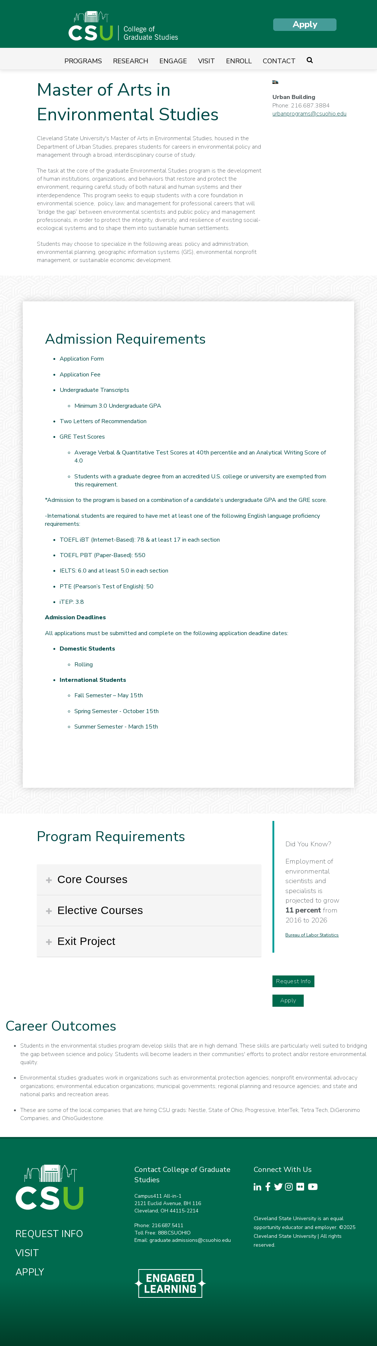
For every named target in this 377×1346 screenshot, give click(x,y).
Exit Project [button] (85, 941)
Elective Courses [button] (98, 910)
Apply (305, 24)
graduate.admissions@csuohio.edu (190, 1240)
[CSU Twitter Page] (279, 1188)
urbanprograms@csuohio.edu (309, 114)
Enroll (239, 61)
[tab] (149, 879)
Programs (83, 61)
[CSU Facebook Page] (269, 1188)
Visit (206, 61)
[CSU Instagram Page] (290, 1188)
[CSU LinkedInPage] (259, 1188)
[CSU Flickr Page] (302, 1188)
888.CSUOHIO (174, 1232)
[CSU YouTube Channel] (313, 1188)
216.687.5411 (167, 1225)
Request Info (293, 981)
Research (130, 61)
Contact (279, 61)
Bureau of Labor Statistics (312, 935)
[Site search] (310, 61)
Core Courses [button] (91, 879)
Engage (173, 61)
